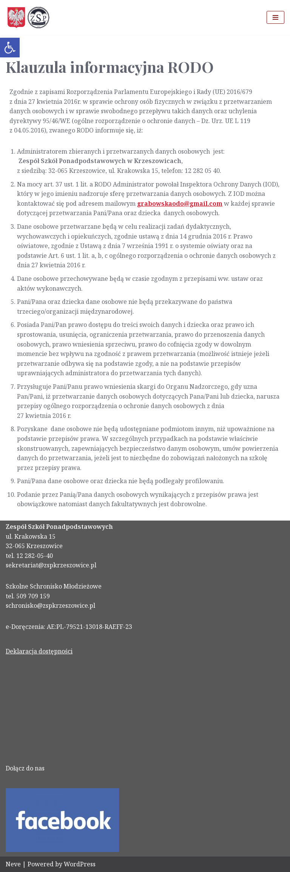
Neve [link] (13, 864)
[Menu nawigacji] (275, 17)
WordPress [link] (80, 864)
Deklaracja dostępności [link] (39, 651)
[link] (10, 47)
